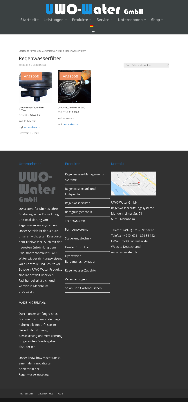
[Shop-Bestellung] (146, 65)
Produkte (80, 20)
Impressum (26, 393)
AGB (60, 393)
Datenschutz (45, 393)
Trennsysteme (75, 221)
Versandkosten (32, 127)
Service (103, 20)
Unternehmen (130, 20)
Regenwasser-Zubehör (80, 270)
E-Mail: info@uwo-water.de (129, 241)
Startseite (29, 20)
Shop (155, 20)
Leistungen (54, 20)
